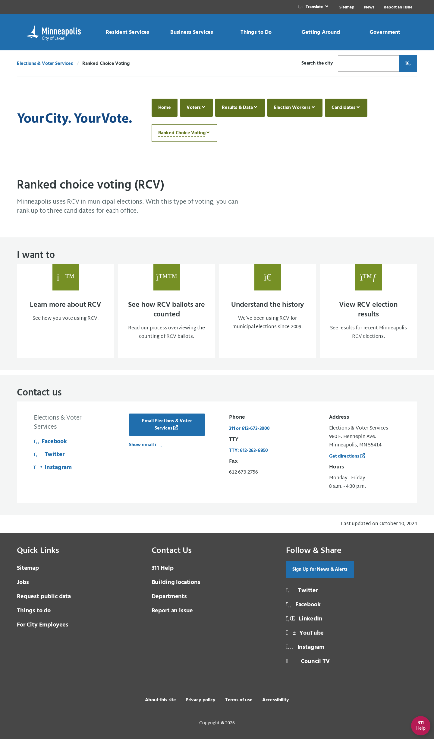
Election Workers (292, 108)
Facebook (50, 441)
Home (164, 108)
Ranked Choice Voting (182, 133)
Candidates (343, 108)
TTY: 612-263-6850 (248, 451)
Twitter (49, 454)
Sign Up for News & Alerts (320, 569)
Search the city (317, 63)
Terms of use (239, 700)
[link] (314, 7)
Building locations (176, 582)
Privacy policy (200, 700)
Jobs (23, 582)
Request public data (44, 596)
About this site (160, 700)
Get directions (344, 456)
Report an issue (172, 611)
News (369, 7)
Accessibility (275, 700)
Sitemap (346, 7)
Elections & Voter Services (45, 64)
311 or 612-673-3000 (249, 429)
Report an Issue (398, 7)
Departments (169, 596)
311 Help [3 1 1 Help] (163, 568)
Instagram (53, 467)
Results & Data (237, 108)
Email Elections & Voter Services (167, 424)
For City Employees (42, 625)
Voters (194, 108)
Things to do (34, 611)
